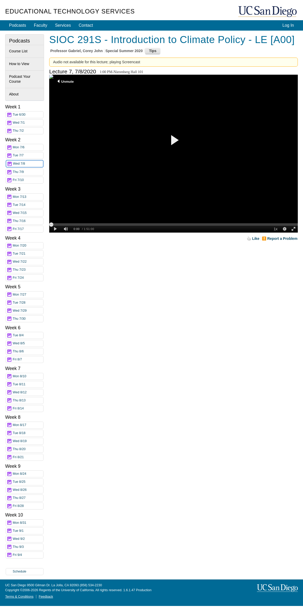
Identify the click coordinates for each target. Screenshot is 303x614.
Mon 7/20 (28, 245)
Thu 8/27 (28, 498)
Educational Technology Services (70, 11)
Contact (86, 25)
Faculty (40, 25)
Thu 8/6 (28, 351)
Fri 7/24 (28, 278)
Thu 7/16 (28, 221)
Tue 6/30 (28, 114)
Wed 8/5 (28, 343)
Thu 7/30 (28, 319)
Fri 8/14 (28, 408)
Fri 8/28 (28, 506)
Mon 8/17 (28, 425)
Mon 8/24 (28, 474)
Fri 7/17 (28, 229)
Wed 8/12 (28, 392)
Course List (18, 51)
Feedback (46, 596)
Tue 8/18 (28, 433)
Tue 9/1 (28, 531)
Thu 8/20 (28, 449)
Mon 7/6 (28, 147)
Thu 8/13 (28, 400)
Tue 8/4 (28, 335)
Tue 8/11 (28, 384)
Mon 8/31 (28, 523)
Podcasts (17, 25)
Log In (288, 25)
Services (63, 25)
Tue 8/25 (28, 482)
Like (255, 238)
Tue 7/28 (28, 302)
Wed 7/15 (28, 213)
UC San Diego (268, 11)
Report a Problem (282, 238)
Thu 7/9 (28, 172)
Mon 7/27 (28, 294)
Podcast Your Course (20, 79)
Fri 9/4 (28, 555)
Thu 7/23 (28, 270)
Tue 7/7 (28, 155)
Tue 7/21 (28, 253)
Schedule (19, 571)
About (14, 94)
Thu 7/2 (28, 131)
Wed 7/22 (28, 262)
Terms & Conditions (19, 596)
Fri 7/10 (28, 180)
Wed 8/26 (28, 490)
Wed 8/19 (28, 441)
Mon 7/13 (28, 197)
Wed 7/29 (28, 311)
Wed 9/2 (28, 539)
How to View (19, 64)
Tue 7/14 (28, 205)
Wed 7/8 (28, 164)
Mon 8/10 (28, 376)
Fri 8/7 (28, 359)
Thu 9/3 (28, 547)
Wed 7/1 (28, 123)
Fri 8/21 (28, 457)
